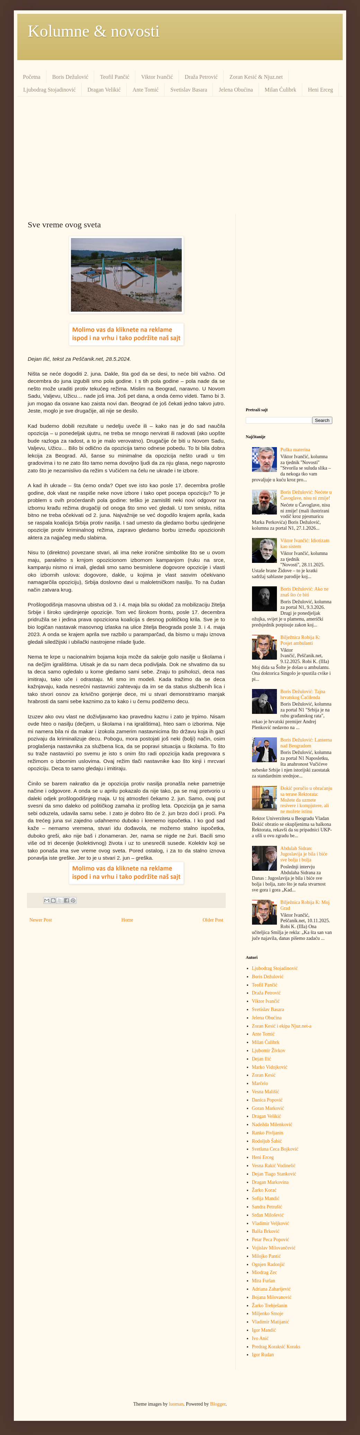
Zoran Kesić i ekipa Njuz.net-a (282, 1026)
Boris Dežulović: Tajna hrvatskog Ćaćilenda (302, 694)
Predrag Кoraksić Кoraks (276, 1346)
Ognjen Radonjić (268, 1264)
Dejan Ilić (261, 1058)
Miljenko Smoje (268, 1313)
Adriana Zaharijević (271, 1289)
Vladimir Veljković (270, 1223)
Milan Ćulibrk (280, 90)
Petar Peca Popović (270, 1239)
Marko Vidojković (270, 1067)
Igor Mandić (264, 1330)
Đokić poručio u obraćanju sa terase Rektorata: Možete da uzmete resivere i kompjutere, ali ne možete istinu (306, 800)
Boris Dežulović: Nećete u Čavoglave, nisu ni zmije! (306, 495)
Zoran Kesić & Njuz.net (256, 77)
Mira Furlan (263, 1280)
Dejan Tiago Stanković (274, 1174)
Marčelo (260, 1083)
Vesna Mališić (265, 1091)
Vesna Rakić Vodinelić (274, 1165)
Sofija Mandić (266, 1198)
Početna (31, 77)
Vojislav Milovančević (274, 1247)
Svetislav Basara (188, 90)
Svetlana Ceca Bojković (275, 1149)
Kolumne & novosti (94, 31)
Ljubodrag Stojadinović (49, 90)
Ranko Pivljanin (268, 1132)
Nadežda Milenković (272, 1124)
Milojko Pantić (266, 1256)
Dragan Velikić (104, 90)
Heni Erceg (320, 90)
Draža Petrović (201, 77)
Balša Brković (266, 1231)
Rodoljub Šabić (267, 1141)
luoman (176, 1404)
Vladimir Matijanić (270, 1321)
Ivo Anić (260, 1338)
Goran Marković (268, 1108)
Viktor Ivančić (157, 77)
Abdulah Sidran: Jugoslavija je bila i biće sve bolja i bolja (303, 854)
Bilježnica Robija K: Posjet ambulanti (300, 640)
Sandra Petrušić (267, 1206)
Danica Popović (267, 1100)
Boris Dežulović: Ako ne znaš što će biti (304, 591)
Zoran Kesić (264, 1075)
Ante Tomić (146, 90)
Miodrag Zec (264, 1272)
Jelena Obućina (236, 90)
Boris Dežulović (70, 77)
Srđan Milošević (268, 1215)
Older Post (213, 920)
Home (127, 920)
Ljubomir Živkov (269, 1050)
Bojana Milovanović (272, 1297)
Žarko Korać (264, 1190)
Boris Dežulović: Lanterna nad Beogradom (306, 742)
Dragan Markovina (270, 1182)
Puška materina (295, 449)
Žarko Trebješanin (269, 1305)
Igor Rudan (263, 1354)
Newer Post (40, 920)
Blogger (217, 1404)
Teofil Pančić (114, 77)
